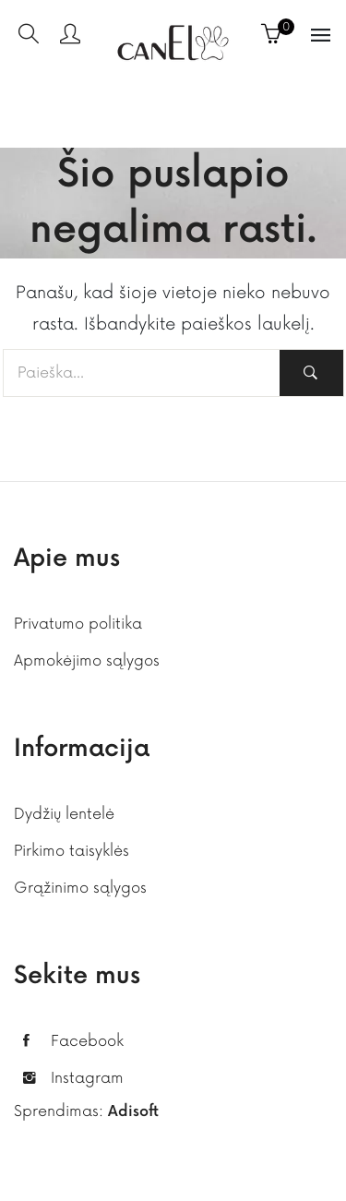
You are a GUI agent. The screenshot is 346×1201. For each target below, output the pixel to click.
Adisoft (133, 1112)
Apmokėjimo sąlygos (87, 661)
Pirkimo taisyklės (71, 851)
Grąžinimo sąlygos (80, 888)
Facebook (87, 1041)
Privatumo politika (78, 624)
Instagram (87, 1078)
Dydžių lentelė (64, 814)
